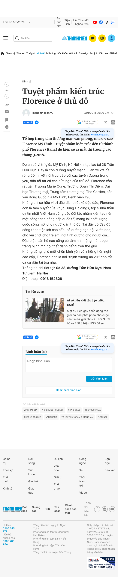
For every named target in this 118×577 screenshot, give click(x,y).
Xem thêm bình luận (68, 390)
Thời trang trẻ (82, 481)
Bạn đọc (107, 461)
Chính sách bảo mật (71, 509)
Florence (102, 417)
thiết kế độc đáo (32, 417)
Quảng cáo (36, 509)
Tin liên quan (35, 291)
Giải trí (113, 53)
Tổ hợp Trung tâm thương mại (77, 417)
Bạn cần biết (58, 22)
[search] (32, 38)
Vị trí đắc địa (30, 410)
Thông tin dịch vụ (42, 112)
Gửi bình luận (99, 378)
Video (83, 492)
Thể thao (57, 486)
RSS (47, 509)
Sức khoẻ (31, 472)
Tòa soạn (57, 509)
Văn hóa (103, 53)
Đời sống (51, 53)
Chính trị (10, 53)
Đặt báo (24, 509)
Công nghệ (82, 461)
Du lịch (94, 53)
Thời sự (21, 53)
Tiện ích (67, 22)
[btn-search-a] (17, 38)
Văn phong (51, 417)
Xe (81, 470)
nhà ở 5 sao (74, 410)
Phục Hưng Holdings (53, 410)
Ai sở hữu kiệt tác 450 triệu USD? (85, 303)
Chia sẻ (28, 122)
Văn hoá (56, 468)
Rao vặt (110, 470)
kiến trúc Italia (93, 410)
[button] (7, 84)
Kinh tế (40, 53)
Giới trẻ (73, 53)
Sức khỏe (62, 53)
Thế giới (30, 53)
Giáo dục (84, 53)
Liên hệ (75, 22)
